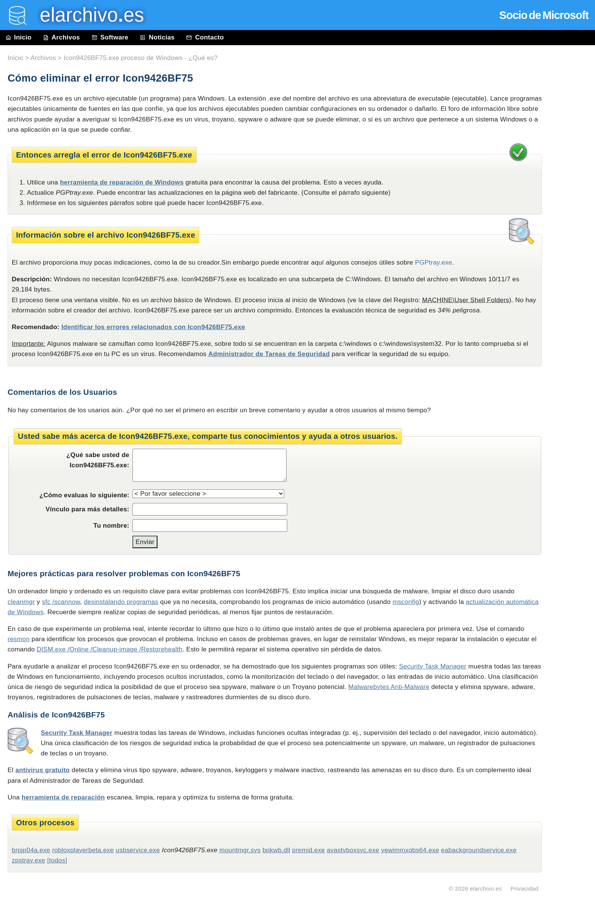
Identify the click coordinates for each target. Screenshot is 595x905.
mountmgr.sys (240, 850)
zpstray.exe (28, 860)
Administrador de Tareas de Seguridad (269, 354)
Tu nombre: (111, 525)
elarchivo (86, 15)
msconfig (405, 601)
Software (110, 37)
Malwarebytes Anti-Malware (389, 687)
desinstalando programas (121, 601)
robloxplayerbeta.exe (83, 850)
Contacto (205, 37)
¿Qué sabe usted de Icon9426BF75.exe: (97, 460)
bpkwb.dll (276, 850)
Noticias (157, 37)
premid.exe (308, 850)
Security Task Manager (433, 666)
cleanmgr (21, 601)
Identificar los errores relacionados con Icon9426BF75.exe (153, 327)
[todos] (57, 860)
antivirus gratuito (43, 770)
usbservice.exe (138, 850)
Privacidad (524, 888)
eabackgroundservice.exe (478, 850)
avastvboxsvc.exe (353, 850)
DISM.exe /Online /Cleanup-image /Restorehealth (110, 649)
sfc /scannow (61, 601)
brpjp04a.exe (31, 850)
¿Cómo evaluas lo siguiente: (84, 495)
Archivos (61, 37)
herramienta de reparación (63, 797)
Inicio (18, 37)
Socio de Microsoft (544, 15)
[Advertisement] (572, 217)
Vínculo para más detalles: (87, 509)
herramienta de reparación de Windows (122, 182)
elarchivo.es (486, 888)
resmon (19, 639)
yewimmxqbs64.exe (410, 850)
